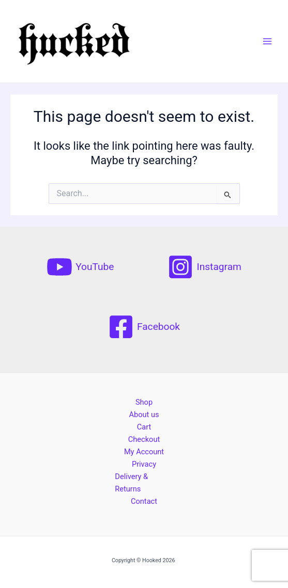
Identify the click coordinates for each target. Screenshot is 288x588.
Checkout (144, 439)
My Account (144, 451)
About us (144, 414)
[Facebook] (144, 327)
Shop (144, 402)
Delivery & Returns (131, 483)
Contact (144, 501)
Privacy (144, 464)
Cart (144, 427)
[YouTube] (80, 267)
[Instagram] (204, 267)
